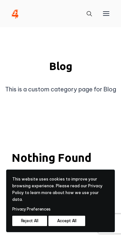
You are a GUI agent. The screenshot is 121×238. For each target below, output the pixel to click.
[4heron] (15, 13)
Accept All (66, 220)
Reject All (29, 220)
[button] (106, 13)
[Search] (86, 13)
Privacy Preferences (31, 209)
